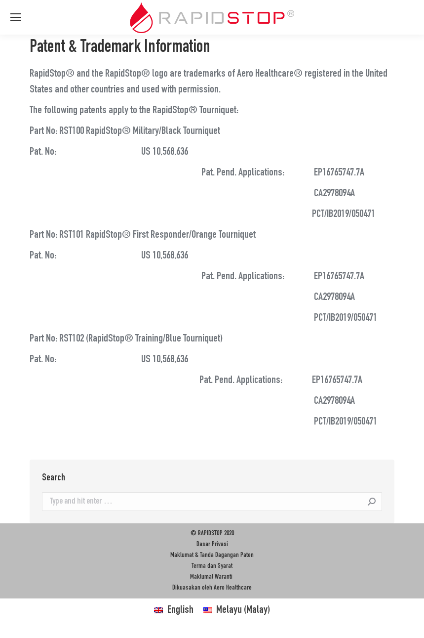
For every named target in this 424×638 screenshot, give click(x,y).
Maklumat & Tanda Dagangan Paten (212, 555)
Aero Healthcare (233, 588)
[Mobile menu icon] (16, 17)
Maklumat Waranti (212, 577)
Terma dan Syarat (212, 566)
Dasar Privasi (212, 544)
